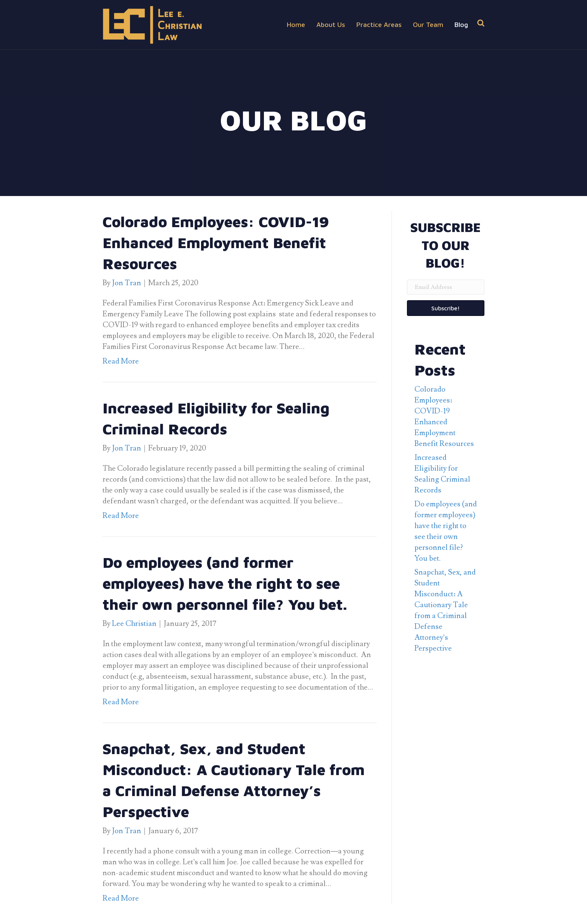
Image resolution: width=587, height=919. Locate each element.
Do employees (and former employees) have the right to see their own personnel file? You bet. (225, 583)
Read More (121, 361)
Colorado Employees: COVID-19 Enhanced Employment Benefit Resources (216, 242)
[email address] (446, 287)
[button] (446, 308)
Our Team (428, 24)
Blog (461, 24)
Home (296, 24)
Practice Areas (379, 24)
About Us (330, 24)
